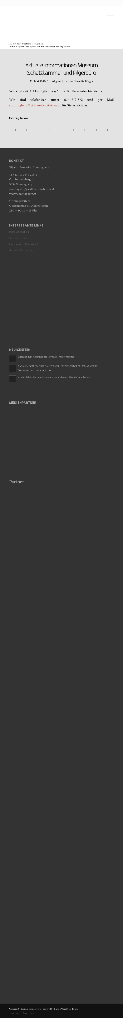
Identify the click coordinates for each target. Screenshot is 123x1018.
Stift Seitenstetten (18, 238)
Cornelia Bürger (83, 81)
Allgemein (38, 44)
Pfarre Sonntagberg (19, 232)
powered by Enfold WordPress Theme (60, 1009)
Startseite (26, 44)
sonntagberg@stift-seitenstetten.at (35, 105)
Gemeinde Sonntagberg (21, 250)
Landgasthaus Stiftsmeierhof (23, 244)
